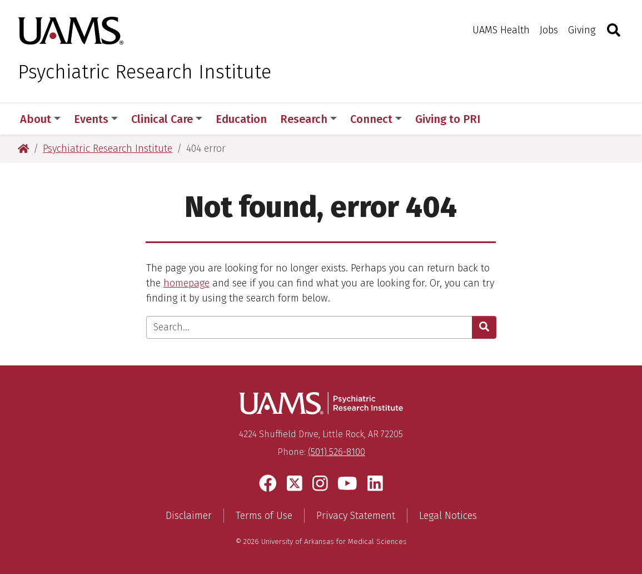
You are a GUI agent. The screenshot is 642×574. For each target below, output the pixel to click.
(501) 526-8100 (336, 452)
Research (308, 119)
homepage (186, 283)
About (40, 119)
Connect (376, 119)
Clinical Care (166, 119)
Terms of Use (264, 515)
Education (241, 119)
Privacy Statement (355, 515)
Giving (581, 30)
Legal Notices (448, 515)
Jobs (549, 30)
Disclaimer (189, 515)
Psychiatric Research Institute (144, 71)
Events (96, 119)
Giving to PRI (447, 119)
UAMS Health (501, 30)
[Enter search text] (309, 327)
